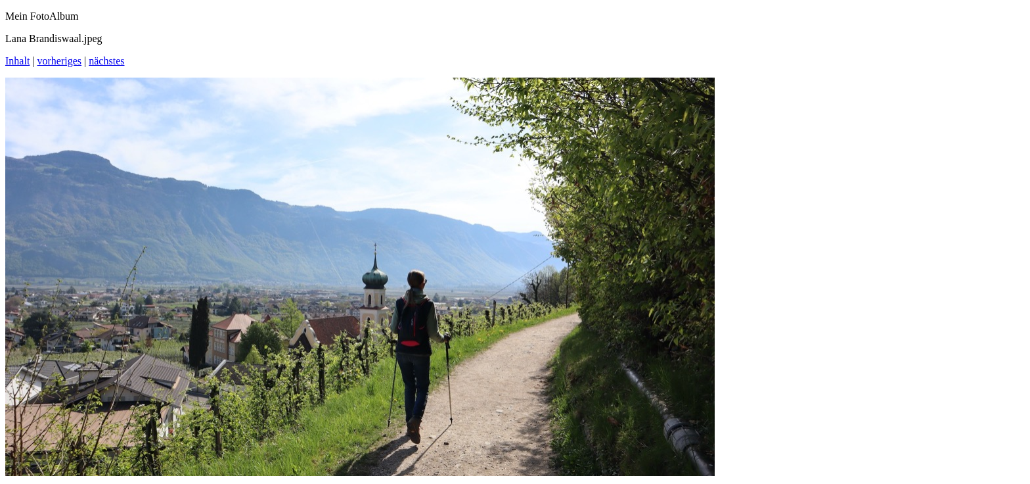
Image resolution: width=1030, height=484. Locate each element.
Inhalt (17, 60)
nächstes (106, 60)
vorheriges (59, 60)
